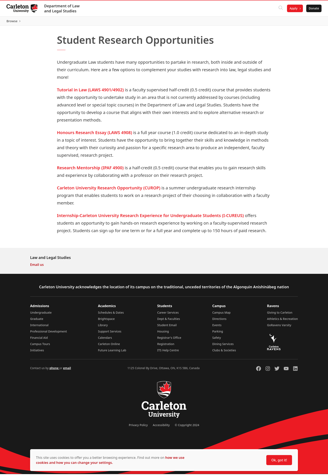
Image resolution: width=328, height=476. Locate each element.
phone (54, 370)
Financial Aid (39, 339)
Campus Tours (40, 346)
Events (217, 327)
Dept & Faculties (168, 321)
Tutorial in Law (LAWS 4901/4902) (90, 91)
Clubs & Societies (224, 352)
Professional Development (48, 333)
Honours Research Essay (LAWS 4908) (94, 134)
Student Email (167, 327)
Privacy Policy (138, 427)
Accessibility (161, 427)
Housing (163, 333)
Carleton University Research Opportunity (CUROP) (108, 190)
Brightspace (106, 321)
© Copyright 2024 (187, 427)
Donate (314, 8)
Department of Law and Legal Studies (62, 8)
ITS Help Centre (168, 352)
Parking (217, 333)
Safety (216, 339)
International (39, 327)
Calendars (105, 339)
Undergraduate (41, 314)
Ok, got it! (279, 460)
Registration (165, 346)
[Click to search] (280, 8)
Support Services (109, 333)
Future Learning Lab (112, 352)
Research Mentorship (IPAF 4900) (90, 169)
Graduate (36, 321)
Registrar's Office (169, 339)
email (67, 370)
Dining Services (223, 346)
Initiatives (37, 352)
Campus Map (221, 314)
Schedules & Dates (111, 314)
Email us (37, 266)
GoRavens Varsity (279, 327)
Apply (293, 8)
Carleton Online (109, 346)
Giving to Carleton (279, 314)
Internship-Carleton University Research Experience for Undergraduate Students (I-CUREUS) (150, 217)
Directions (219, 321)
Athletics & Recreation (282, 321)
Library (103, 327)
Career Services (168, 314)
